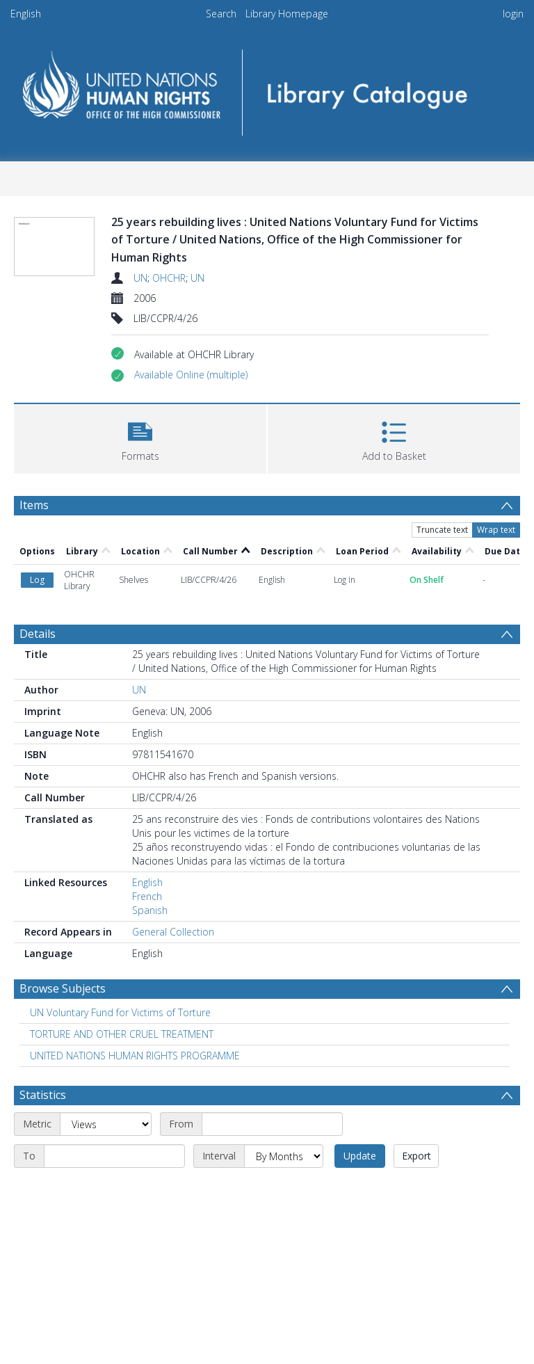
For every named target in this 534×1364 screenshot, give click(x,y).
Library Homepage (286, 13)
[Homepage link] (266, 88)
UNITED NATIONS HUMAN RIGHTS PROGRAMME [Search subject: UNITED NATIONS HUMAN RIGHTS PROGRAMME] (135, 1055)
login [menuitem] (513, 13)
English (25, 13)
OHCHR (169, 277)
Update (359, 1155)
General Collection (173, 931)
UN (140, 277)
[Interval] (283, 1156)
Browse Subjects (62, 988)
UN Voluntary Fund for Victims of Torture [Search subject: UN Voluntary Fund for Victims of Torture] (120, 1012)
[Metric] (106, 1124)
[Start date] (272, 1124)
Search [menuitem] (221, 13)
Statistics (42, 1094)
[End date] (114, 1156)
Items (34, 505)
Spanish (150, 910)
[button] (191, 375)
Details (37, 633)
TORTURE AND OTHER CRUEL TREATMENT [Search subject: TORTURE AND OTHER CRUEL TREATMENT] (121, 1034)
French (147, 896)
